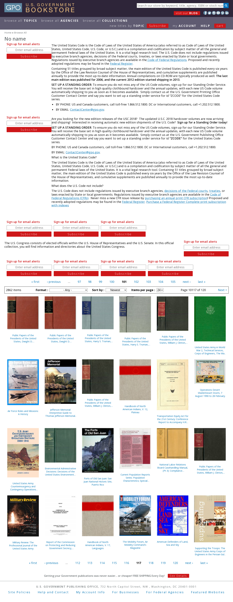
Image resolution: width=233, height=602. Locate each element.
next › (186, 282)
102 (136, 282)
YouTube (218, 13)
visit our (187, 13)
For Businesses (125, 592)
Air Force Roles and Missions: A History (23, 412)
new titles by (141, 26)
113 (89, 563)
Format (41, 290)
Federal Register (121, 64)
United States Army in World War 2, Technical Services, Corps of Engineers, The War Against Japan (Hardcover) (210, 350)
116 (126, 563)
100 (111, 282)
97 (79, 282)
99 (100, 282)
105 (173, 282)
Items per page (142, 290)
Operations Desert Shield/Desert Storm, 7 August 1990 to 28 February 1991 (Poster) (210, 393)
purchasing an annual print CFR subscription (176, 198)
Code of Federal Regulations (167, 60)
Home (7, 32)
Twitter (209, 13)
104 (160, 282)
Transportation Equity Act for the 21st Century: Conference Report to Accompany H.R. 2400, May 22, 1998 (172, 419)
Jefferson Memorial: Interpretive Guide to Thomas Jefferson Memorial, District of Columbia (60, 412)
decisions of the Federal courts (186, 191)
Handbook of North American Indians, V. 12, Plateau (135, 409)
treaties (214, 191)
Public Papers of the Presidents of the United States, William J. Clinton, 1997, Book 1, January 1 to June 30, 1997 (173, 339)
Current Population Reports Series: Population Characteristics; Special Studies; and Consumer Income (135, 477)
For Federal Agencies (165, 592)
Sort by (97, 290)
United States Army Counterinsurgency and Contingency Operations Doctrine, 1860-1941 (23, 486)
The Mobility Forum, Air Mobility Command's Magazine (135, 544)
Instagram (214, 13)
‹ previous (54, 282)
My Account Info (90, 592)
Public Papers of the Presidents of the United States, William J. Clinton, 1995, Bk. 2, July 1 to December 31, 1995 (210, 469)
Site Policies (19, 592)
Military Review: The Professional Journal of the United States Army (23, 545)
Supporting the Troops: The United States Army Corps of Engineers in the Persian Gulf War (210, 551)
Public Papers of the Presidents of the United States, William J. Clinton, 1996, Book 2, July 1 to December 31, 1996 (98, 402)
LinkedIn (227, 13)
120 (175, 563)
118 (151, 563)
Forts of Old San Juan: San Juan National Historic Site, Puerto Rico (98, 481)
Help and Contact (53, 592)
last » (201, 282)
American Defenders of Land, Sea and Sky (172, 543)
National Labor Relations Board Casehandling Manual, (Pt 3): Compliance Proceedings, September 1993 (172, 467)
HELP (205, 26)
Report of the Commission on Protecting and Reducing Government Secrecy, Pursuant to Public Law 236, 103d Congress (60, 545)
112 (77, 563)
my (184, 26)
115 (114, 563)
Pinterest (222, 13)
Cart (220, 26)
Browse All (20, 20)
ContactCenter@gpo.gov (87, 109)
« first (35, 282)
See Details (178, 576)
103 (148, 282)
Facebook (205, 13)
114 (102, 563)
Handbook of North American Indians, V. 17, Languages (98, 545)
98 (89, 282)
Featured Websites (208, 592)
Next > (222, 290)
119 (163, 563)
